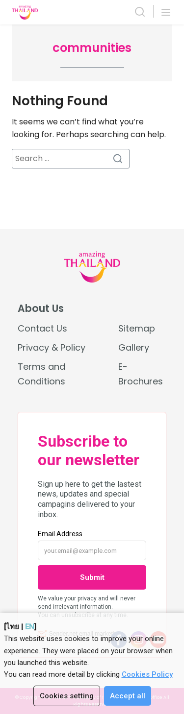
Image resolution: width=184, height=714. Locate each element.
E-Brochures (140, 373)
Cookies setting (67, 695)
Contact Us (42, 328)
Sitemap (136, 328)
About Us (41, 308)
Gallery (133, 347)
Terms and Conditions (41, 373)
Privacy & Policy (51, 347)
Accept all (127, 695)
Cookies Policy (147, 674)
